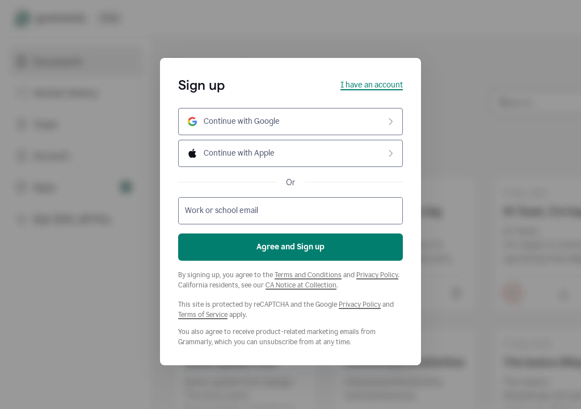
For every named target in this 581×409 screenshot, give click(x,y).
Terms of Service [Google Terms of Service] (203, 315)
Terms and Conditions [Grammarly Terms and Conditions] (308, 275)
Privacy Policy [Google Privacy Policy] (360, 304)
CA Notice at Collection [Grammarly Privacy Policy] (301, 285)
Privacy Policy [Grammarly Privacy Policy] (377, 275)
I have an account (371, 85)
